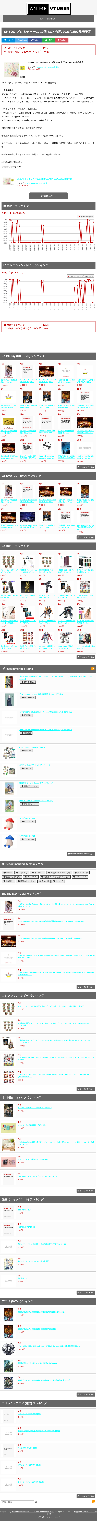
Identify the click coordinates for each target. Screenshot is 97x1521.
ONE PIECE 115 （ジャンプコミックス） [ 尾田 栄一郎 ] (38, 1176)
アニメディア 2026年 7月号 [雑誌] (29, 1414)
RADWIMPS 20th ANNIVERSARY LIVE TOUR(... (66, 457)
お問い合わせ (42, 1517)
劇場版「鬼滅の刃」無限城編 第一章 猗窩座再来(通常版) (37, 1329)
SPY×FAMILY (28, 682)
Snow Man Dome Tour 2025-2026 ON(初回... (28, 381)
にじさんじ (22, 873)
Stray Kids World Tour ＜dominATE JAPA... (47, 431)
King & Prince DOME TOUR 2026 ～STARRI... (28, 457)
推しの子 (58, 881)
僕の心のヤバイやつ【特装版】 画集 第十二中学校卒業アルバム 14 (42, 1244)
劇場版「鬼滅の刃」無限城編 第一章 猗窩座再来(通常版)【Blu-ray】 (41, 1312)
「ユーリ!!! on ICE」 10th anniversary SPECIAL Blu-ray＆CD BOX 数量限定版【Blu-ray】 (50, 1346)
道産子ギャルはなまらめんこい (55, 877)
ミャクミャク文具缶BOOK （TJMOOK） (32, 1125)
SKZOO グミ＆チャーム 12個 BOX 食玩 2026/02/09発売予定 (44, 179)
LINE (48, 40)
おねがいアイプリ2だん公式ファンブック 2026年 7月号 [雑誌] (39, 1431)
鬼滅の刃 (26, 751)
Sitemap (51, 19)
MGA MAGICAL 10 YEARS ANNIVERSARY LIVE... (85, 527)
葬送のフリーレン (29, 786)
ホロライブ (37, 873)
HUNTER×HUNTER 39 (26, 1227)
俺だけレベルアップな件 (59, 873)
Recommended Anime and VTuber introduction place (32, 1512)
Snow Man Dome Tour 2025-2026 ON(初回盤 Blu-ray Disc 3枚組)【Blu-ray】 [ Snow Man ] (50, 938)
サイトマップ (54, 1517)
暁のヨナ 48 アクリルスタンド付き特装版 (33, 1261)
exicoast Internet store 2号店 (48, 67)
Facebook (21, 40)
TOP (42, 19)
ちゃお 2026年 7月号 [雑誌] (27, 1448)
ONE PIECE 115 (24, 1210)
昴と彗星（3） (23, 1278)
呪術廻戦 (26, 715)
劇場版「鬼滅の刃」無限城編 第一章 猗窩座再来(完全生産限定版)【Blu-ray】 (44, 1380)
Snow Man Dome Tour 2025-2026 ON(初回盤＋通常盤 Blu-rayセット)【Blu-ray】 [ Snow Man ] (51, 921)
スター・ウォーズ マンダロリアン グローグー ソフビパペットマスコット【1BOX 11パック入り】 (51, 1006)
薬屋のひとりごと (12, 877)
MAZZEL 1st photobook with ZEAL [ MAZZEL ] (35, 1108)
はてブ (8, 40)
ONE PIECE (31, 877)
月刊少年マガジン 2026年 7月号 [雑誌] (31, 1482)
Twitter (35, 40)
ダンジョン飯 (28, 821)
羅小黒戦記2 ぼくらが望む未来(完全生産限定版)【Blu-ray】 (38, 1363)
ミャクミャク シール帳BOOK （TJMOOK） (33, 1159)
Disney (7, 873)
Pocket (62, 40)
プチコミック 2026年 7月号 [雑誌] (29, 1465)
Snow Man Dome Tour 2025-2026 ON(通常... (28, 526)
